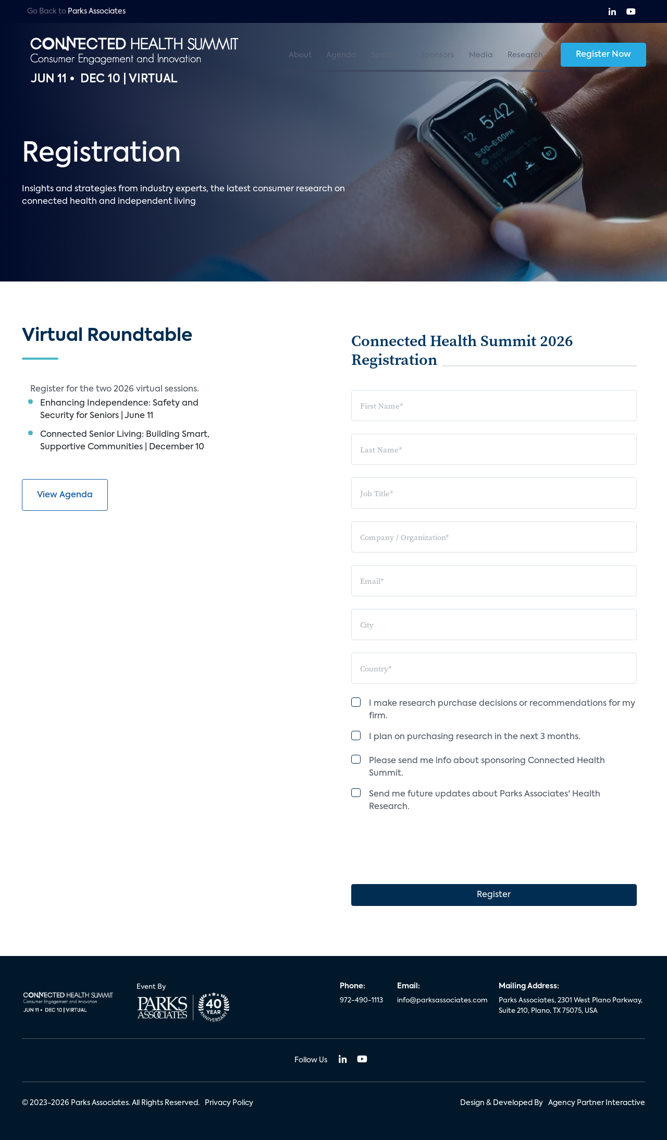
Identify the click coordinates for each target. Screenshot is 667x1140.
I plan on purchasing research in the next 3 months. (474, 737)
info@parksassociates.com (441, 1000)
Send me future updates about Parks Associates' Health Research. (484, 800)
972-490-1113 (361, 1000)
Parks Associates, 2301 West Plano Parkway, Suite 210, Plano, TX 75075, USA (571, 1005)
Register (494, 895)
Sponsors (437, 55)
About (300, 55)
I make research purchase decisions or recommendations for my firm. (502, 710)
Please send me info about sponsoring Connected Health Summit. (487, 767)
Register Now (603, 55)
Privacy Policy (229, 1103)
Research (525, 55)
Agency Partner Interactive (596, 1103)
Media (481, 55)
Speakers (388, 55)
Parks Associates (97, 11)
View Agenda (65, 495)
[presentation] (430, 840)
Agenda (341, 55)
